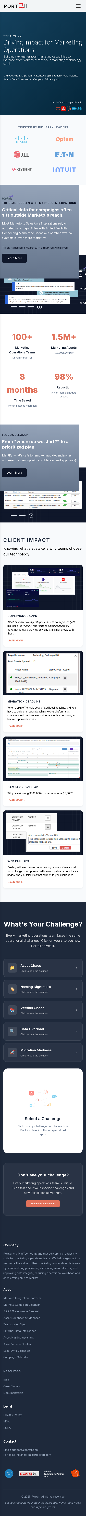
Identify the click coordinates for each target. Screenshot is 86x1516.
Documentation (13, 1393)
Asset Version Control (17, 1344)
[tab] (5, 307)
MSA (6, 1421)
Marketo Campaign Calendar (21, 1304)
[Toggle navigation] (78, 5)
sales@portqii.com (39, 1454)
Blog (6, 1379)
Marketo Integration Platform (22, 1298)
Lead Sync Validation (16, 1350)
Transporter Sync (14, 1324)
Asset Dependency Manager (21, 1318)
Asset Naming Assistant (18, 1337)
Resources (12, 1371)
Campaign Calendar (15, 1357)
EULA (7, 1428)
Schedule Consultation (43, 1203)
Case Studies (11, 1386)
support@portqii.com (25, 1450)
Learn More (14, 258)
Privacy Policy (12, 1415)
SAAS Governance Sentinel (21, 1311)
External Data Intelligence (19, 1331)
